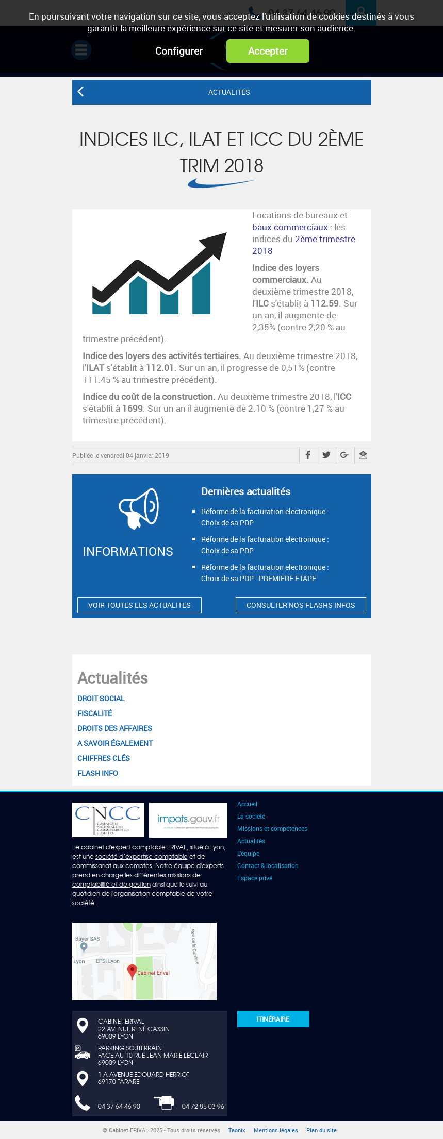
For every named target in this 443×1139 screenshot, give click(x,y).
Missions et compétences (272, 828)
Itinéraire (273, 1019)
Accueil (247, 804)
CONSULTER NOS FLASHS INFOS (301, 605)
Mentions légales (276, 1130)
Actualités (112, 677)
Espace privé (254, 878)
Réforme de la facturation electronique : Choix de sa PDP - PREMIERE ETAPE (265, 572)
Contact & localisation (268, 865)
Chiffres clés (103, 758)
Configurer (179, 51)
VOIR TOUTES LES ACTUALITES (139, 605)
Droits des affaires (114, 728)
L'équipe (248, 853)
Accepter (268, 51)
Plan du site (321, 1130)
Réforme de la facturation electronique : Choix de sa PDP (265, 517)
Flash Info (97, 773)
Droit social (101, 698)
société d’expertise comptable (141, 856)
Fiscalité (94, 713)
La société (251, 816)
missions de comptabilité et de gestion (136, 879)
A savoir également (115, 743)
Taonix (236, 1130)
